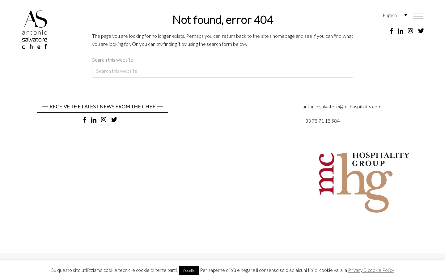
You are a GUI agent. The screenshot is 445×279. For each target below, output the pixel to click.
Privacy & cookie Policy (371, 270)
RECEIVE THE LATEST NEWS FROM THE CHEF (102, 106)
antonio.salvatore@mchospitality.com (342, 106)
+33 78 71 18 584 (321, 121)
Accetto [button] (189, 270)
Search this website (112, 60)
